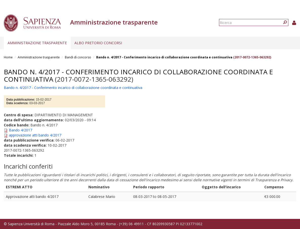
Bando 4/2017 (20, 130)
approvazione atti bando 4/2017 (35, 135)
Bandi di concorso (78, 57)
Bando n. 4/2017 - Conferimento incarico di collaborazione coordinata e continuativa (164, 57)
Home (8, 57)
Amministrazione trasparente (37, 42)
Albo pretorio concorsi (98, 42)
